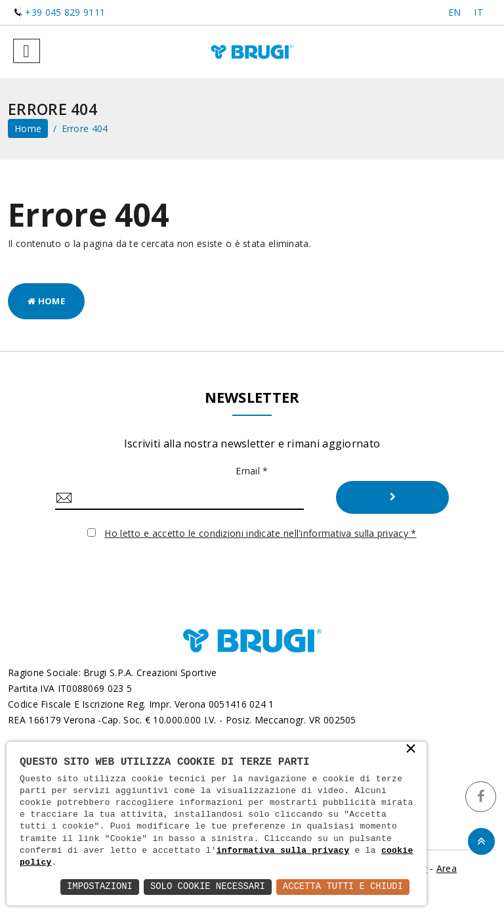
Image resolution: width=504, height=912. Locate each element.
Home (46, 301)
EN (454, 12)
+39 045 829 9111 (65, 12)
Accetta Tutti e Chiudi (342, 886)
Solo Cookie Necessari (206, 886)
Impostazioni (97, 886)
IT (478, 12)
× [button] (411, 750)
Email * (252, 471)
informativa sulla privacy (283, 851)
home (27, 128)
